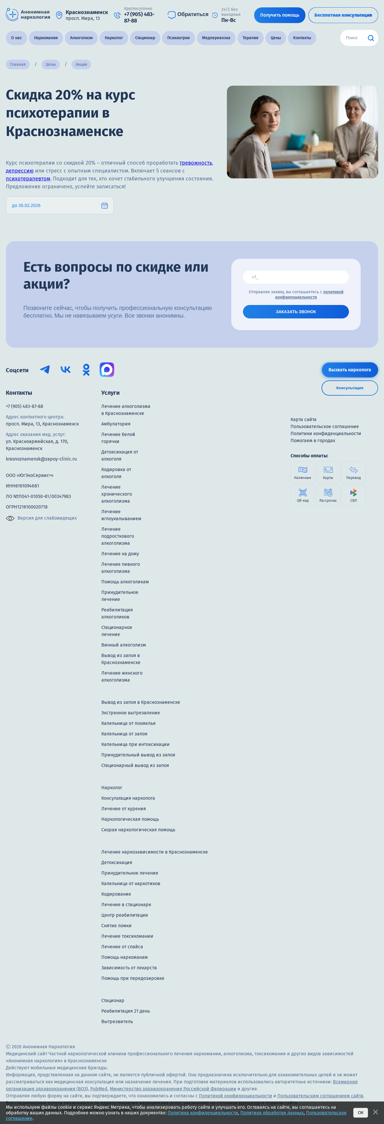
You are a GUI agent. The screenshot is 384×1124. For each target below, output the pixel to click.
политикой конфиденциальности (309, 294)
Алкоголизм (81, 37)
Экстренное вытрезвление (130, 713)
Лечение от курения (123, 808)
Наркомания (46, 37)
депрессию (20, 171)
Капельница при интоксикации (135, 744)
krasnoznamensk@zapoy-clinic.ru (41, 459)
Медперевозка (216, 37)
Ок (361, 1112)
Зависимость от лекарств (129, 967)
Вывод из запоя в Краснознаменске (140, 702)
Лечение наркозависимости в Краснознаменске (154, 852)
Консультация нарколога (128, 798)
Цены (276, 37)
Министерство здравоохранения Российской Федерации (173, 1089)
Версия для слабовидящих (41, 518)
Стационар (145, 37)
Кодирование (116, 894)
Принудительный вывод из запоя (138, 755)
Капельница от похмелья (128, 723)
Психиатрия (178, 37)
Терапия (250, 37)
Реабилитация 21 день (125, 1011)
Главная (18, 64)
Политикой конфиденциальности (235, 1096)
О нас (16, 37)
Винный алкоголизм (123, 645)
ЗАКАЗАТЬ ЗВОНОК (296, 311)
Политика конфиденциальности (203, 1113)
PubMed (98, 1089)
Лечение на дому (120, 553)
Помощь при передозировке (132, 978)
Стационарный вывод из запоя (135, 765)
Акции (81, 64)
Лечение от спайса (122, 946)
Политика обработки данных (272, 1113)
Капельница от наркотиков (130, 883)
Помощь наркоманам (124, 957)
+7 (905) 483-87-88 (24, 406)
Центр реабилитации (124, 915)
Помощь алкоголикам (125, 582)
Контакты (302, 37)
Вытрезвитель (117, 1021)
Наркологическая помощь (130, 819)
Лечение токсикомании (127, 936)
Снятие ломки (116, 925)
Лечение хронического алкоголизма (116, 494)
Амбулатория (116, 424)
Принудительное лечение (129, 873)
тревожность (196, 163)
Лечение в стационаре (126, 904)
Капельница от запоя (124, 734)
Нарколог (114, 37)
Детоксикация (116, 862)
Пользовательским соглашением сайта (320, 1096)
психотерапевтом (28, 178)
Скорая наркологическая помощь (138, 829)
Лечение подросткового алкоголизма (117, 536)
